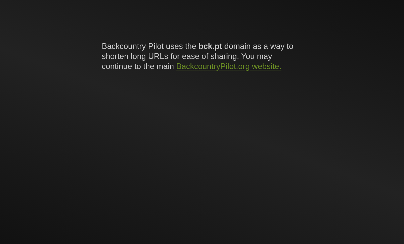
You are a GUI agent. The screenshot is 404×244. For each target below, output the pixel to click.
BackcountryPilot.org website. (228, 66)
